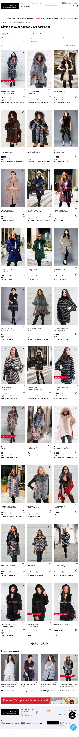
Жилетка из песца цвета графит (28, 685)
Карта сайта (63, 725)
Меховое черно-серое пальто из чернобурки (8, 92)
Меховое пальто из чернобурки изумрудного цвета (33, 270)
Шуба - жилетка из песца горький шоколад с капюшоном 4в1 (8, 625)
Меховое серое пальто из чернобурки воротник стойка (8, 507)
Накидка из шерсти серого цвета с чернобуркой (33, 447)
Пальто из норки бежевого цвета (6, 388)
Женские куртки (63, 18)
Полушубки (48, 18)
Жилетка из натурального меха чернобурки (33, 507)
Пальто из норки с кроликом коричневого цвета (34, 388)
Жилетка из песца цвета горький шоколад (61, 151)
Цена (13, 46)
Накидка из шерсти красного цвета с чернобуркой (59, 507)
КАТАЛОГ (9, 18)
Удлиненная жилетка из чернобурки (8, 566)
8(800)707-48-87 (71, 710)
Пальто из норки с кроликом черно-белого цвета (61, 566)
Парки (17, 18)
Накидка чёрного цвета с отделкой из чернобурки (35, 151)
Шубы (13, 18)
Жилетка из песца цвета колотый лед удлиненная (8, 685)
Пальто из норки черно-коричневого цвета (61, 329)
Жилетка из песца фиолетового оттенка (7, 329)
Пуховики (55, 18)
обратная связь (53, 722)
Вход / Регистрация (73, 3)
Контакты (27, 13)
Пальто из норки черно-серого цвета (61, 388)
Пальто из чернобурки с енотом (8, 447)
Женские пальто (30, 18)
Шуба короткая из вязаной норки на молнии (32, 625)
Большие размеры (73, 18)
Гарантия (9, 13)
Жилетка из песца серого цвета (48, 685)
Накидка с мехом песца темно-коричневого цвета (8, 151)
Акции (38, 18)
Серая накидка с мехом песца (34, 329)
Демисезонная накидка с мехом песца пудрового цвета (61, 447)
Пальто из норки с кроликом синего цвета (34, 211)
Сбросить (34, 42)
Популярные (19, 46)
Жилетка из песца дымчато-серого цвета (61, 270)
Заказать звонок (25, 6)
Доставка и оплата (18, 13)
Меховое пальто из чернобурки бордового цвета (61, 211)
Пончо (42, 18)
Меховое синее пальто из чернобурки (8, 270)
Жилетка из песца (59, 92)
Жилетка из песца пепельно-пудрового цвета (7, 211)
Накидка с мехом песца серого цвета (34, 92)
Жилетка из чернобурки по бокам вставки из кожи (68, 685)
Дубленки (23, 18)
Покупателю (34, 13)
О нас (2, 13)
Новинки (25, 46)
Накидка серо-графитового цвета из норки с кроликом (34, 566)
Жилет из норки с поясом (61, 624)
